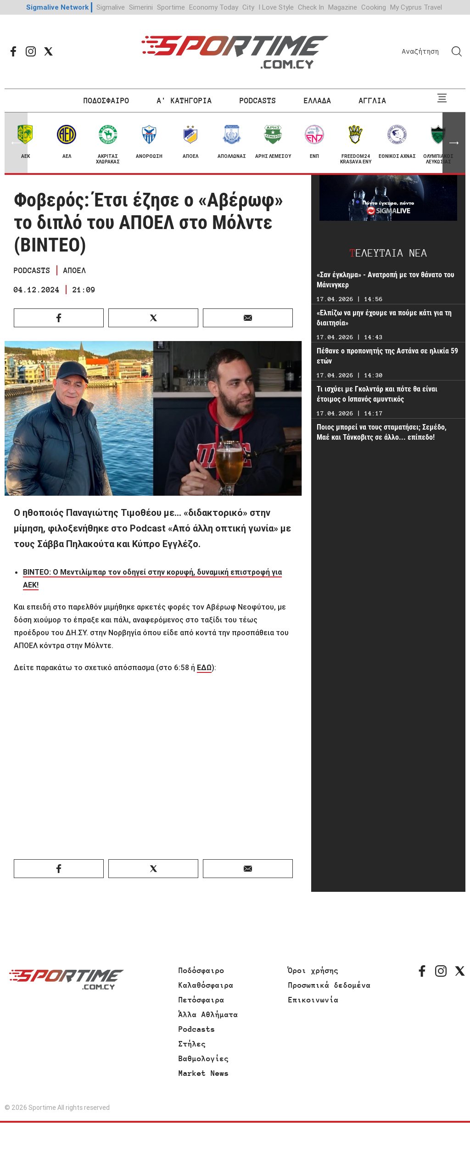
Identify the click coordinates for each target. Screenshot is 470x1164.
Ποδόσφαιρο (201, 970)
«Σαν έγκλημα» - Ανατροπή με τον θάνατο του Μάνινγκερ (385, 279)
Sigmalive (110, 7)
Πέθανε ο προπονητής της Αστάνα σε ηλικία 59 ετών (387, 356)
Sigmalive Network (57, 7)
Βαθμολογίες (204, 1058)
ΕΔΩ (204, 667)
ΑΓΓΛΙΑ (372, 100)
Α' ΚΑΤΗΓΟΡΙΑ (184, 100)
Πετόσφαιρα (201, 999)
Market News (204, 1073)
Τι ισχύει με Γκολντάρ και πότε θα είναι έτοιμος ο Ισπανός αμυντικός (377, 394)
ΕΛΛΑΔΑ (317, 100)
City (248, 7)
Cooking (373, 7)
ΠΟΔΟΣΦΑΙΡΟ (106, 100)
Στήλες (192, 1043)
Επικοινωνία (313, 999)
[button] (453, 142)
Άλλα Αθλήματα (208, 1014)
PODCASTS (258, 100)
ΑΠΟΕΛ (74, 270)
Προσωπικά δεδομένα (329, 985)
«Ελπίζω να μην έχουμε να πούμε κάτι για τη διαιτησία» (384, 317)
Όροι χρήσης (313, 970)
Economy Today (213, 7)
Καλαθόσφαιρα (206, 985)
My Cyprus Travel (416, 7)
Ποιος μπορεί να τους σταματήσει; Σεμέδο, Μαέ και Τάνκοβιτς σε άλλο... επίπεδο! (382, 432)
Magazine (342, 7)
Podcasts (197, 1029)
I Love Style (276, 7)
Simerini (141, 7)
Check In (311, 7)
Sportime (171, 7)
